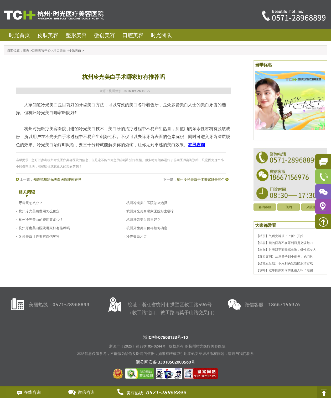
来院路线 (312, 207)
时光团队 (161, 35)
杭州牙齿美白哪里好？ (143, 219)
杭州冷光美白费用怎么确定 (39, 210)
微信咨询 (81, 392)
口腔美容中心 (41, 50)
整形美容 (76, 35)
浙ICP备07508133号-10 (165, 337)
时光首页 (19, 35)
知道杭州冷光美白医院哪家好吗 (57, 179)
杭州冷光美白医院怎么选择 (146, 202)
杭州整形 (115, 90)
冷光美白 (75, 50)
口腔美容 (132, 35)
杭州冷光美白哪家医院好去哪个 (150, 210)
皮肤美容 (47, 35)
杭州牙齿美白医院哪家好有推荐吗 (44, 227)
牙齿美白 (59, 50)
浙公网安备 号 (165, 362)
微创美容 (104, 35)
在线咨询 (27, 392)
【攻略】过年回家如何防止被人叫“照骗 (284, 270)
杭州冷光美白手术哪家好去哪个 (201, 179)
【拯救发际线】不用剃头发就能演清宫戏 (284, 263)
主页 (26, 50)
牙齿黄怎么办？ (31, 202)
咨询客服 (264, 207)
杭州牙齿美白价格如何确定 (146, 227)
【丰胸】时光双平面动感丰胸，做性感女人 (286, 249)
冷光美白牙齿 (136, 236)
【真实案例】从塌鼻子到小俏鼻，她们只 (284, 256)
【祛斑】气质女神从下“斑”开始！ (281, 235)
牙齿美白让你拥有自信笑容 (39, 236)
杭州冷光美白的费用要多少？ (41, 219)
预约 (289, 207)
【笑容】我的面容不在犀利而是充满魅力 (284, 242)
